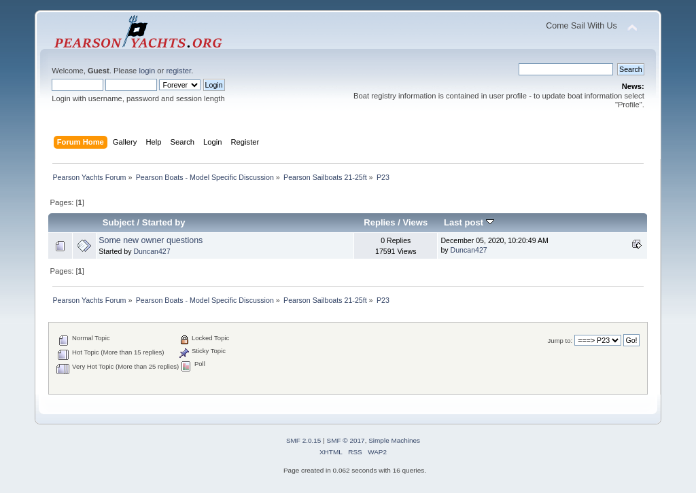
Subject (119, 222)
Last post (469, 222)
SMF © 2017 (346, 440)
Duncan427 (151, 251)
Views (415, 222)
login (147, 71)
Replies (379, 222)
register (178, 71)
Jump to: (560, 340)
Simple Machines (394, 440)
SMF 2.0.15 (303, 440)
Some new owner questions (151, 240)
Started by (164, 222)
